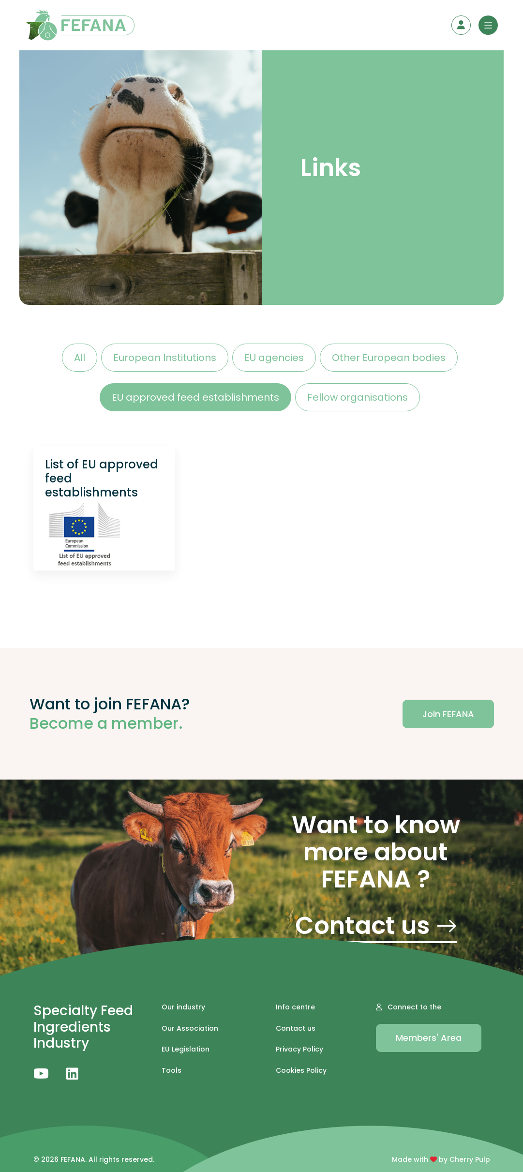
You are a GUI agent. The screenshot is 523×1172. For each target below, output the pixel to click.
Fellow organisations (357, 397)
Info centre (295, 1007)
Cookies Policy (301, 1070)
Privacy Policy (299, 1049)
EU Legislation (185, 1049)
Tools (171, 1070)
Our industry (183, 1007)
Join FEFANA (448, 714)
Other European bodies (389, 357)
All (79, 357)
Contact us (376, 927)
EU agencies (274, 357)
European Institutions (164, 357)
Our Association (190, 1028)
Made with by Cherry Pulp (441, 1159)
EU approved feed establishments (195, 397)
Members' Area (429, 1038)
